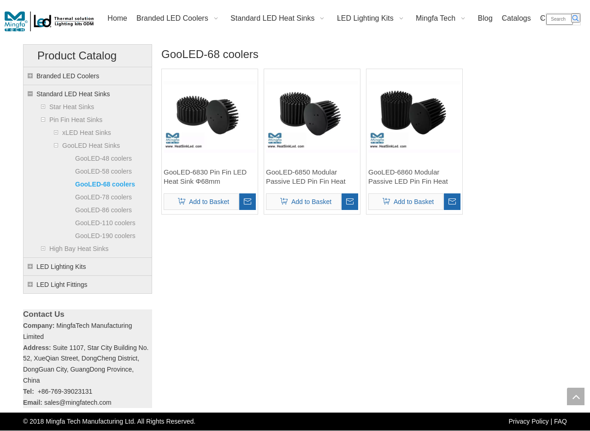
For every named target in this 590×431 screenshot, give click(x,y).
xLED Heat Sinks (86, 132)
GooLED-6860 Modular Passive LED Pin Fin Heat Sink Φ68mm (408, 177)
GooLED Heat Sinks (91, 145)
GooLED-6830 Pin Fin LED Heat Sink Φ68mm (205, 176)
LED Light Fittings (62, 284)
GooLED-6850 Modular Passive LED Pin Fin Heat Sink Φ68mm (306, 177)
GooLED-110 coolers (105, 223)
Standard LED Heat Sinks (73, 94)
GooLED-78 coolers (103, 197)
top (575, 396)
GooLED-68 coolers (105, 184)
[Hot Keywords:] (575, 18)
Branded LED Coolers (67, 76)
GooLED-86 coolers (103, 210)
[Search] (559, 19)
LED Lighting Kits (61, 266)
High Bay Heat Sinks (78, 248)
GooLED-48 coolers (103, 158)
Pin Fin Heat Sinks (75, 119)
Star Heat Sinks (71, 107)
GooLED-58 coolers (103, 171)
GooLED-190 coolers (105, 235)
